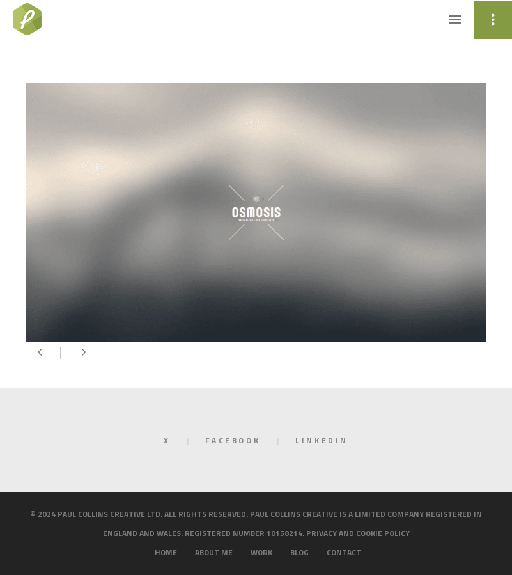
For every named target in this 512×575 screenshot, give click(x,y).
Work (261, 552)
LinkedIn (321, 440)
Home (166, 552)
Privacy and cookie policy (358, 533)
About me (214, 552)
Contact (344, 552)
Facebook (232, 440)
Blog (299, 552)
